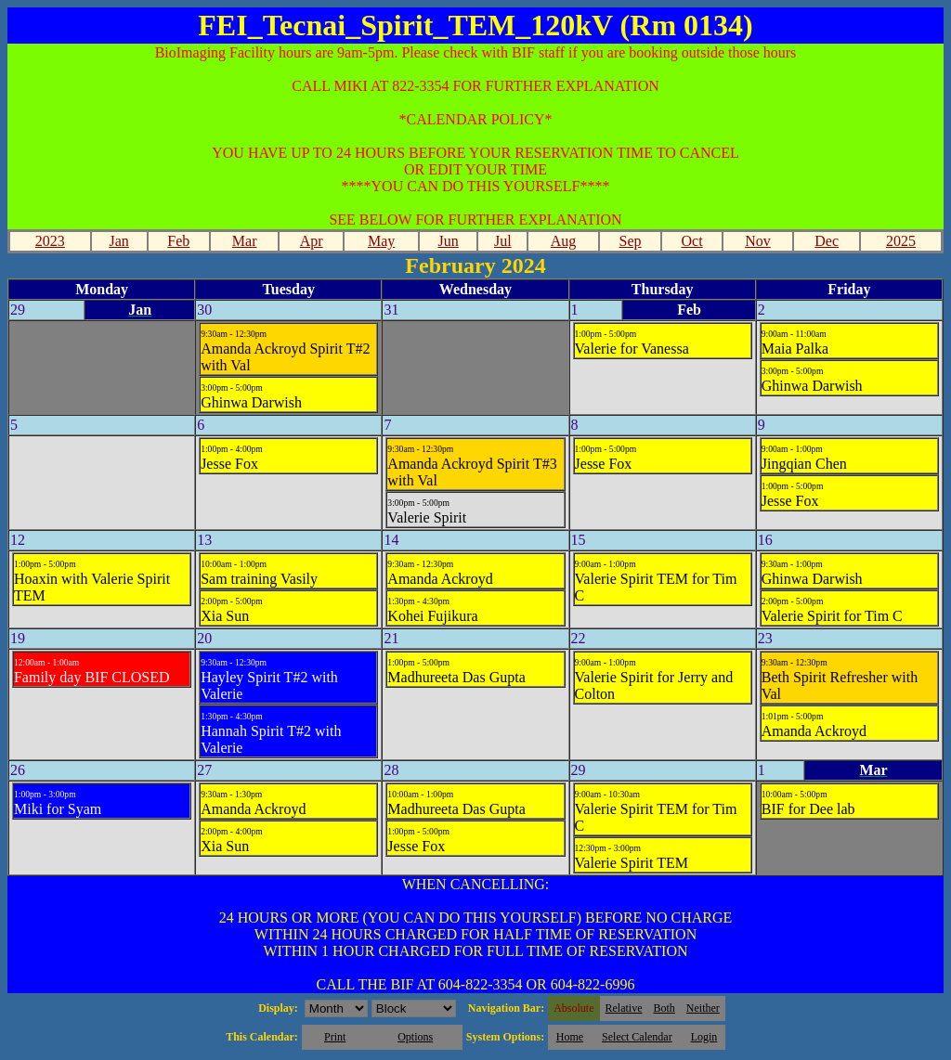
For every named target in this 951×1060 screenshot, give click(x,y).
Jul (503, 241)
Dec (826, 241)
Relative (624, 1008)
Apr (311, 241)
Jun (448, 241)
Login (704, 1036)
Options (415, 1036)
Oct (691, 241)
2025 (901, 241)
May (381, 241)
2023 (50, 241)
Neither (703, 1008)
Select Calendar (637, 1036)
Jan (118, 241)
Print (334, 1036)
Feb (178, 241)
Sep (630, 241)
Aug (564, 241)
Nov (758, 241)
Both (664, 1008)
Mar (244, 241)
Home (569, 1036)
